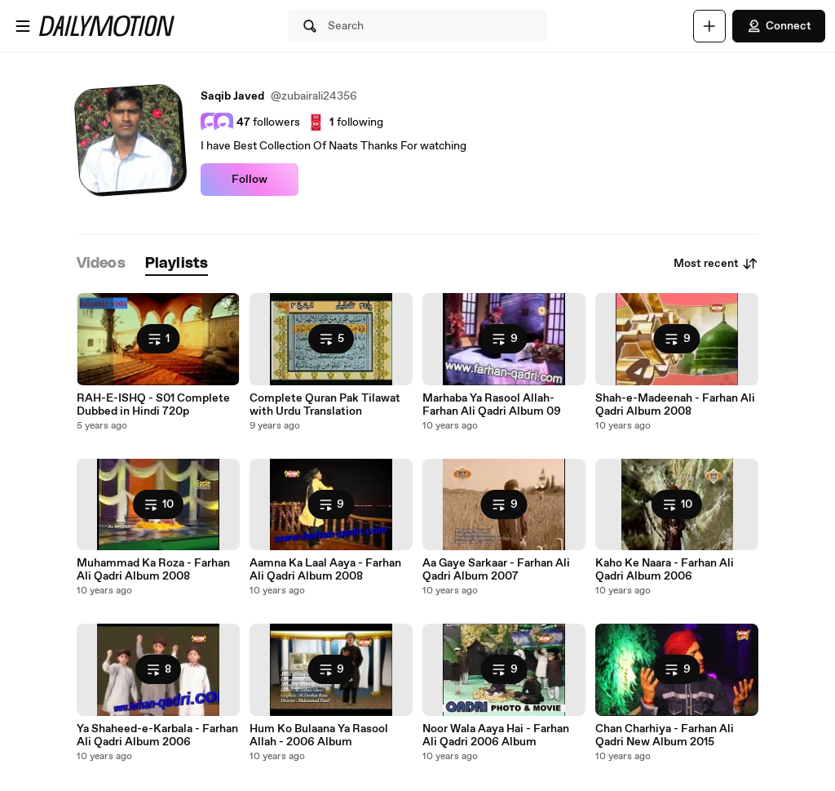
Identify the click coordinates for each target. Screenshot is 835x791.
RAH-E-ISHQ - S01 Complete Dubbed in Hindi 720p (153, 405)
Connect (778, 26)
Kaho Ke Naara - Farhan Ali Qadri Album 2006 (664, 570)
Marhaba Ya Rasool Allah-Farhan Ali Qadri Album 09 (491, 405)
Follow (249, 179)
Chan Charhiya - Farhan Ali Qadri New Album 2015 (664, 735)
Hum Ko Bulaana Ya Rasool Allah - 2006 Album (319, 735)
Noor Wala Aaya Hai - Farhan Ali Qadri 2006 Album (495, 735)
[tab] (101, 264)
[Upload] (709, 26)
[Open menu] (23, 26)
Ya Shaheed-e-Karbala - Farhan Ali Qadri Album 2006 (157, 735)
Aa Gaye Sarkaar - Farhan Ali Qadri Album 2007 (496, 570)
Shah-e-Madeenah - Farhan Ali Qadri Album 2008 (675, 405)
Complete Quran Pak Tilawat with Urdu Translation (325, 405)
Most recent (716, 264)
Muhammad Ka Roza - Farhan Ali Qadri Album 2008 (153, 570)
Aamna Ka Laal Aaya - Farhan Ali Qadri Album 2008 (325, 570)
